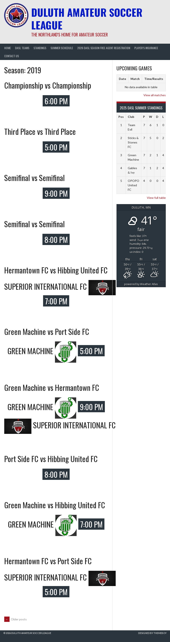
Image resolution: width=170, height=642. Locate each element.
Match (135, 79)
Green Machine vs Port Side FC (46, 331)
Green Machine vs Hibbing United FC (54, 504)
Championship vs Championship (47, 85)
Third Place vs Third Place (40, 131)
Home (7, 48)
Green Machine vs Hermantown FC (51, 387)
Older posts (15, 619)
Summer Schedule (62, 48)
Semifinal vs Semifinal (34, 177)
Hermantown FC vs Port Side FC (48, 560)
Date (122, 79)
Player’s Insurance (146, 48)
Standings (40, 48)
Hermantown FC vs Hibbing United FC (56, 270)
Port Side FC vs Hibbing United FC (51, 458)
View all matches (154, 95)
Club (131, 116)
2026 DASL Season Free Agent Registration (103, 48)
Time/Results (153, 79)
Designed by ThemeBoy (152, 633)
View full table (156, 197)
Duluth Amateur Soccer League (86, 18)
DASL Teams (22, 48)
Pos (121, 116)
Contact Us (11, 56)
